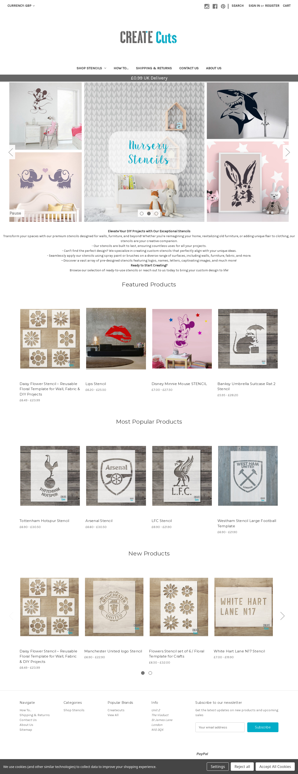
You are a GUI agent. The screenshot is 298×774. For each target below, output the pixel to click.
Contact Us (189, 68)
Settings (218, 766)
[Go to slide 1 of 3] (141, 213)
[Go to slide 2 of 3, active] (149, 213)
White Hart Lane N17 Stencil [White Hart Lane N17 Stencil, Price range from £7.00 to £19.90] (239, 651)
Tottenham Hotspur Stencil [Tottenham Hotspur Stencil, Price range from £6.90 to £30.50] (44, 520)
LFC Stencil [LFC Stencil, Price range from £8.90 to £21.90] (162, 520)
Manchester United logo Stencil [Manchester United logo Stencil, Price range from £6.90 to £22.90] (113, 651)
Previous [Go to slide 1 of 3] (10, 152)
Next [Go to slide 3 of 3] (287, 152)
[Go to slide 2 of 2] (150, 673)
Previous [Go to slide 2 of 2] (11, 616)
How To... (121, 68)
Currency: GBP (21, 6)
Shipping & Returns (154, 68)
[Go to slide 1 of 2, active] (143, 673)
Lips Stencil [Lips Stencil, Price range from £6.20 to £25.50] (95, 384)
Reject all (242, 766)
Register (272, 6)
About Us (213, 68)
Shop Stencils (91, 68)
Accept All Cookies (275, 766)
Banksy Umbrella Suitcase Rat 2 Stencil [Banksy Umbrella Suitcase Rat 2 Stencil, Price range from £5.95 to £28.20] (246, 386)
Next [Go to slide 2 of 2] (282, 616)
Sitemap (26, 730)
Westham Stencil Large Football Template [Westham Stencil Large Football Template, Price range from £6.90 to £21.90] (246, 523)
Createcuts (116, 710)
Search (238, 6)
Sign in (254, 6)
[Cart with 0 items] (286, 5)
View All (113, 715)
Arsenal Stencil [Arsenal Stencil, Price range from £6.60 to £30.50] (98, 520)
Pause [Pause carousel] (15, 213)
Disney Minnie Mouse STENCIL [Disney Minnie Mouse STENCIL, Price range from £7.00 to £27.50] (179, 384)
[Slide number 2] (149, 152)
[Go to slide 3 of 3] (156, 213)
